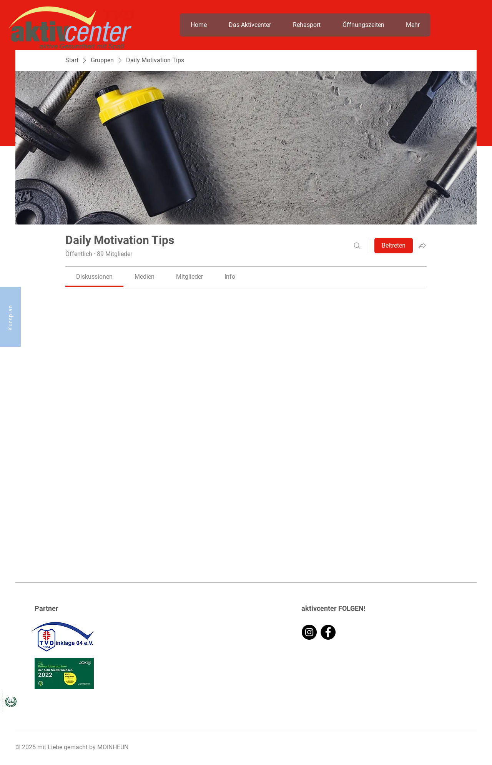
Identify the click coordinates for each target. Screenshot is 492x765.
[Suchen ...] (357, 245)
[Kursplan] (10, 317)
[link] (94, 276)
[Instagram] (309, 632)
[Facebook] (328, 632)
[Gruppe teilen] (422, 245)
